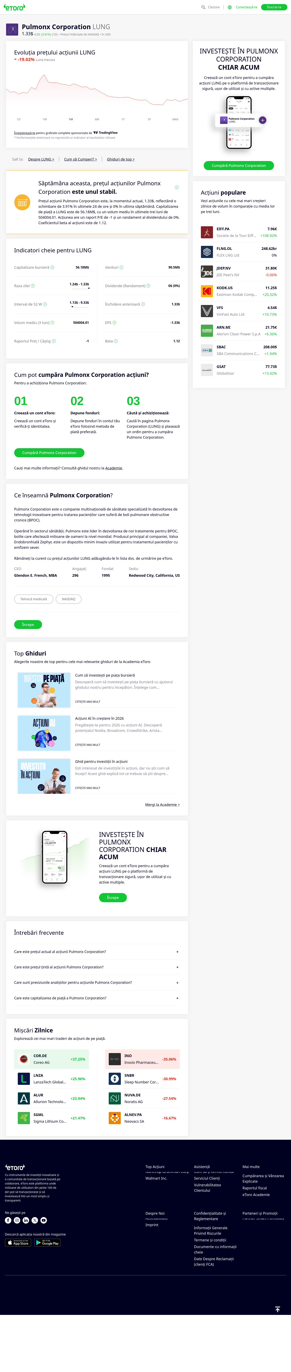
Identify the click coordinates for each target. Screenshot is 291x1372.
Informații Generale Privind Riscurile (211, 1287)
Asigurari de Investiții (260, 1268)
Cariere (152, 1261)
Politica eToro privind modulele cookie (212, 1256)
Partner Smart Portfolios (263, 1274)
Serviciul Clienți (207, 1209)
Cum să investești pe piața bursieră (105, 675)
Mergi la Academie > (162, 804)
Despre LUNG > (41, 159)
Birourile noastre (160, 1268)
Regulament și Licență (213, 1277)
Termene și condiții (210, 1296)
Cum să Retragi (207, 1189)
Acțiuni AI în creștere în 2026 (99, 718)
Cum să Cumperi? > (80, 159)
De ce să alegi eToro (162, 1248)
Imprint (152, 1281)
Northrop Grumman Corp (167, 1202)
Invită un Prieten (256, 1248)
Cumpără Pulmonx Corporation (239, 165)
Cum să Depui (206, 1182)
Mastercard (155, 1195)
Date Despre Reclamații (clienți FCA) (214, 1318)
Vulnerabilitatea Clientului (207, 1218)
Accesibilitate (157, 1274)
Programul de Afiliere (260, 1254)
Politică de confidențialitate (208, 1268)
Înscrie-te (274, 7)
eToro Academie (256, 1225)
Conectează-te (246, 7)
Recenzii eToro (158, 1254)
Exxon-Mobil (156, 1175)
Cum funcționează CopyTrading (257, 1178)
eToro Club (251, 1261)
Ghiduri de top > (121, 159)
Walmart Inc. (156, 1209)
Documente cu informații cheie (215, 1306)
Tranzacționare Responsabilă (255, 1190)
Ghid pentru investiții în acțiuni (101, 761)
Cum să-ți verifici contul (214, 1202)
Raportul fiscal (254, 1218)
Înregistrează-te (24, 133)
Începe (28, 624)
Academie (113, 468)
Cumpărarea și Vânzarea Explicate (263, 1209)
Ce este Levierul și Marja (263, 1199)
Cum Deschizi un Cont (212, 1195)
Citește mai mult (87, 702)
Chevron (153, 1182)
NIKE (150, 1189)
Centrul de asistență (211, 1175)
